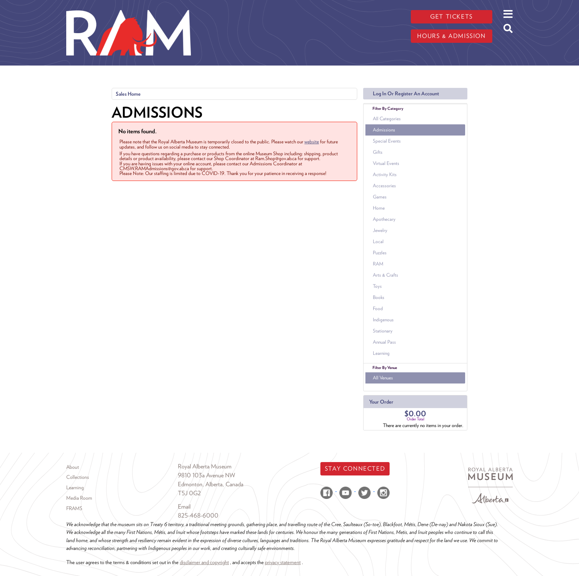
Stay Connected (355, 468)
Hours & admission (451, 35)
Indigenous (383, 319)
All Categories (387, 118)
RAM (378, 264)
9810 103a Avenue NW (206, 475)
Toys (377, 286)
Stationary (383, 331)
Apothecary (384, 219)
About (72, 467)
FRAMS (74, 508)
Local (378, 241)
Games (380, 197)
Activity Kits (385, 174)
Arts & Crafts (385, 275)
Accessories (384, 185)
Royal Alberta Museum (204, 466)
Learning (381, 353)
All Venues (383, 378)
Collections (77, 477)
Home (379, 208)
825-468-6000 (198, 515)
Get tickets (451, 16)
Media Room (79, 498)
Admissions (384, 130)
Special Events (387, 141)
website (311, 141)
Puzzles (380, 252)
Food (378, 308)
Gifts (378, 152)
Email (184, 506)
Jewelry (380, 230)
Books (378, 297)
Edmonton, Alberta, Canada (210, 484)
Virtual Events (386, 163)
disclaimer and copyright (204, 562)
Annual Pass (384, 342)
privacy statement (283, 562)
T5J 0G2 (189, 493)
